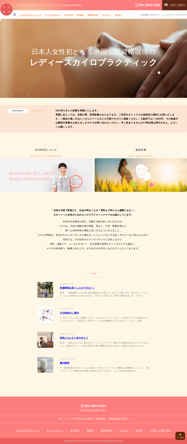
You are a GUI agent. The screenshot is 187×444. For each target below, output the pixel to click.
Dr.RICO (69, 15)
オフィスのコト (53, 15)
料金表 (80, 15)
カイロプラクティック (31, 15)
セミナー (106, 15)
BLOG (118, 15)
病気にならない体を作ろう (74, 338)
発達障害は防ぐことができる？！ (77, 288)
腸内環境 (64, 363)
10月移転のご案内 (69, 313)
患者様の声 (93, 15)
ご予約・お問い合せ (160, 430)
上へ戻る (180, 436)
